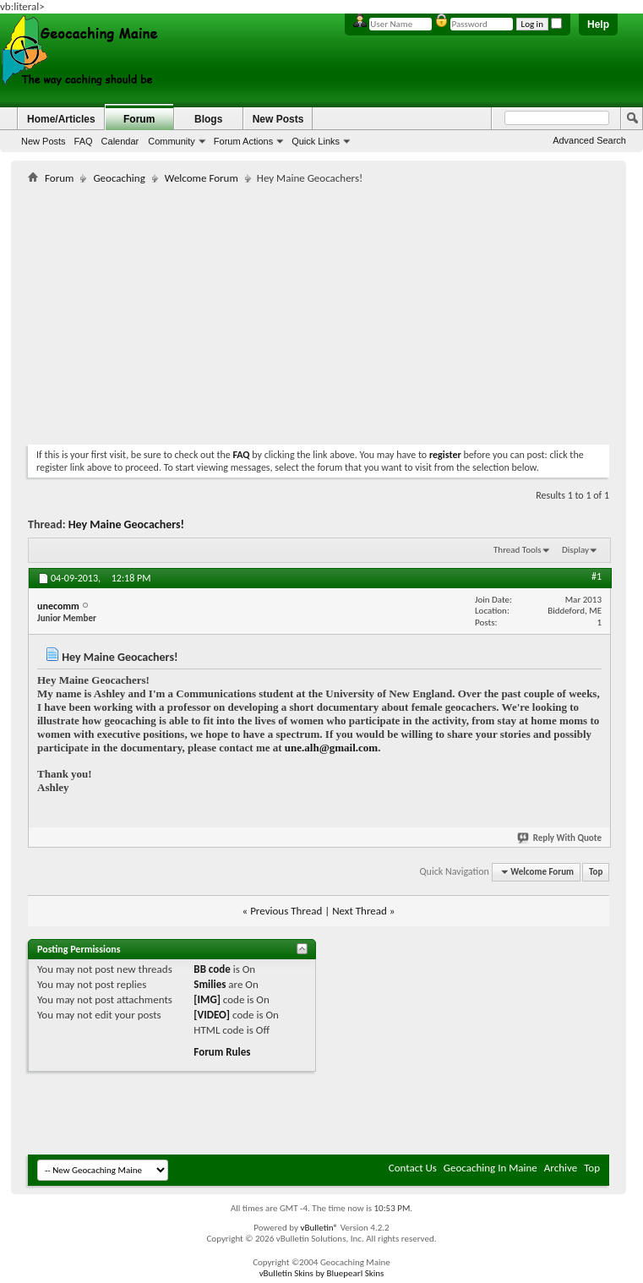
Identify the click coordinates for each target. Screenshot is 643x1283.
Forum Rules (221, 1052)
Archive (560, 1167)
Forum (139, 119)
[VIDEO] (211, 1014)
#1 (596, 576)
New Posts (43, 141)
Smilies (209, 984)
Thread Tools (517, 549)
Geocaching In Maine (490, 1167)
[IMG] (207, 999)
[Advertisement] (225, 311)
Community (171, 141)
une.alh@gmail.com (331, 747)
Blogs (208, 119)
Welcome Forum (201, 178)
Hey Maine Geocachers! (126, 524)
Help (598, 24)
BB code (211, 969)
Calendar (120, 141)
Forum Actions (243, 141)
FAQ (83, 141)
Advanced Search (589, 140)
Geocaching (118, 178)
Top (595, 871)
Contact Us (413, 1167)
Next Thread (359, 910)
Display (575, 549)
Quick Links (316, 141)
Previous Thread (286, 910)
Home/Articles (61, 119)
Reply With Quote (560, 838)
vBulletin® (319, 1227)
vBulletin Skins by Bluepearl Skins (321, 1273)
